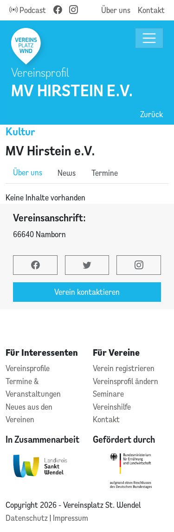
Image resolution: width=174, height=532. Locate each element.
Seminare (108, 393)
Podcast (27, 10)
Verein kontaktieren (87, 291)
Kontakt (151, 10)
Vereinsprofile (28, 368)
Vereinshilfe (112, 406)
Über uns (115, 10)
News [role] (67, 172)
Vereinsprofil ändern (125, 381)
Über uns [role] (27, 172)
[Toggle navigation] (149, 38)
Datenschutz (28, 517)
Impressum (70, 517)
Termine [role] (104, 172)
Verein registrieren (124, 368)
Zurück (151, 114)
